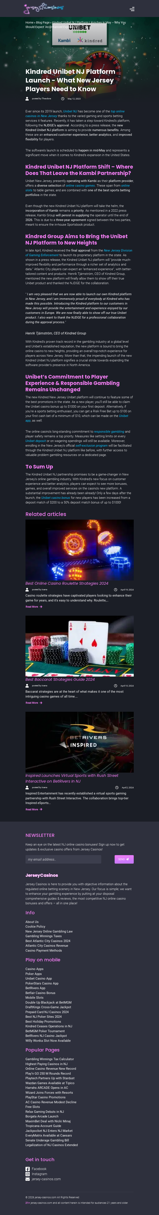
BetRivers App (35, 988)
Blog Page (42, 22)
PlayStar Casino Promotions (45, 1097)
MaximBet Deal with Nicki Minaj (48, 1121)
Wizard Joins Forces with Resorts (49, 1093)
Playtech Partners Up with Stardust (50, 1078)
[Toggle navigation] (132, 9)
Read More (34, 606)
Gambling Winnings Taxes (43, 936)
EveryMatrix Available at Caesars (48, 1135)
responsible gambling (109, 431)
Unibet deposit (35, 441)
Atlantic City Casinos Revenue (46, 946)
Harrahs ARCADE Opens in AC (46, 1088)
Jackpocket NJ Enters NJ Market (49, 1131)
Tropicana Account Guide (43, 1126)
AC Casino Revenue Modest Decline (50, 1102)
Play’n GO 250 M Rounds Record (48, 1073)
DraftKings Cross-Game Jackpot (48, 1007)
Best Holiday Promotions (43, 1021)
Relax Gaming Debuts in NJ (44, 1112)
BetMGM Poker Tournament (45, 1031)
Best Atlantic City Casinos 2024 (47, 941)
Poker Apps (33, 974)
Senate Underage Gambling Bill (47, 1140)
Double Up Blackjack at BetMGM (48, 1002)
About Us (32, 922)
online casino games (80, 185)
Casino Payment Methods (43, 950)
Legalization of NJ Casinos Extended (51, 1145)
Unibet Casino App (38, 978)
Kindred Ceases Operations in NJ (48, 1026)
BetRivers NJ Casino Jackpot (46, 1036)
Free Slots (32, 1107)
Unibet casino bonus (56, 498)
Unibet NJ (70, 111)
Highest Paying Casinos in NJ (46, 1064)
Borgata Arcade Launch (41, 1116)
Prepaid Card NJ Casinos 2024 (47, 1012)
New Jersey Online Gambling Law (49, 931)
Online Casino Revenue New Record (50, 1069)
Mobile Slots (34, 998)
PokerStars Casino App (41, 983)
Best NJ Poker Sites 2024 (43, 1017)
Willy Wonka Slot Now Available (48, 1041)
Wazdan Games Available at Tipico (50, 1083)
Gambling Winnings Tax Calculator (49, 1059)
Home (29, 22)
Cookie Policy (35, 926)
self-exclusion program (92, 445)
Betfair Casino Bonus (40, 993)
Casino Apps (34, 969)
